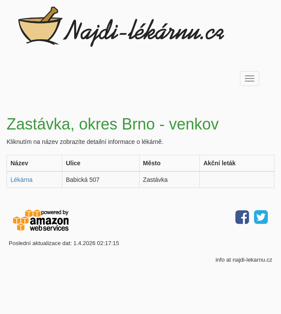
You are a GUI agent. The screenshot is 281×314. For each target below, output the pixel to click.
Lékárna (21, 179)
